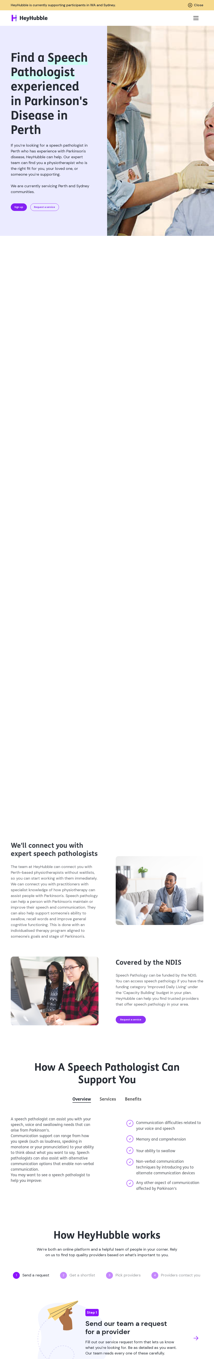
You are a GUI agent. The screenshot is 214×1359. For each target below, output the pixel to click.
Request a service (44, 207)
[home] (29, 18)
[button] (195, 18)
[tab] (81, 1099)
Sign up (18, 207)
